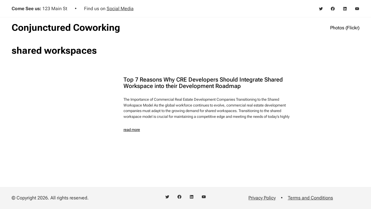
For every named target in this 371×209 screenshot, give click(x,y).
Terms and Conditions (310, 198)
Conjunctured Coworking (66, 27)
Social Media (120, 8)
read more (131, 129)
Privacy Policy (262, 198)
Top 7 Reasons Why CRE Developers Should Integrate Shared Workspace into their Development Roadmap (203, 83)
